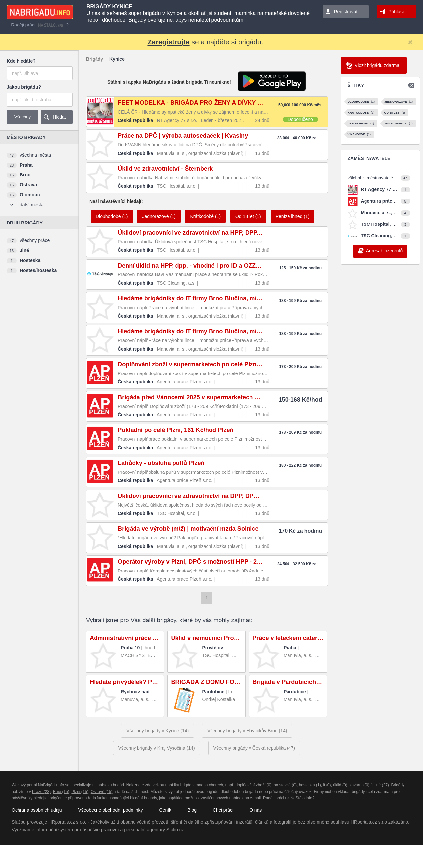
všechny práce (35, 240)
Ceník (165, 810)
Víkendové (359, 134)
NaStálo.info (301, 798)
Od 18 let (394, 112)
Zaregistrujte (168, 42)
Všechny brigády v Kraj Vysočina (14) (156, 748)
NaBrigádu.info (51, 785)
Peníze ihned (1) (293, 216)
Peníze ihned (361, 123)
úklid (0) (340, 785)
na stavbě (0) (285, 785)
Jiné (24, 250)
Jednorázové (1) (158, 216)
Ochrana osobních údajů (37, 810)
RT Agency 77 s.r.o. (379, 189)
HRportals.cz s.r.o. (67, 822)
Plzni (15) (79, 791)
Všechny (22, 116)
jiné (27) (381, 785)
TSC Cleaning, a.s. (379, 235)
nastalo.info (50, 25)
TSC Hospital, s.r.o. (379, 224)
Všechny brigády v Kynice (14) (157, 730)
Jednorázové (398, 101)
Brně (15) (61, 791)
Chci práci (223, 810)
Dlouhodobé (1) (112, 216)
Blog (192, 810)
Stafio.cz (175, 829)
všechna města (35, 155)
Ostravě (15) (102, 791)
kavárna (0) (359, 785)
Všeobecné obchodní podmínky (110, 810)
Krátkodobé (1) (205, 216)
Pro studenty (398, 123)
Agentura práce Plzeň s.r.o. (379, 201)
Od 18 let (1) (248, 216)
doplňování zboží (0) (254, 785)
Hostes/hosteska (38, 270)
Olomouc (30, 194)
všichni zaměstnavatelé (370, 177)
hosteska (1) (310, 785)
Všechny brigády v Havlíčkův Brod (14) (247, 730)
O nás (256, 810)
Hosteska (30, 260)
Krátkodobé (361, 112)
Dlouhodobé (361, 101)
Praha (26, 165)
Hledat (59, 117)
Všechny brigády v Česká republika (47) (254, 748)
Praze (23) (41, 791)
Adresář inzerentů (384, 250)
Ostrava (28, 184)
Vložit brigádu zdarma (377, 65)
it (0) (327, 785)
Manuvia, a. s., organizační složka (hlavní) (379, 212)
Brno (25, 174)
